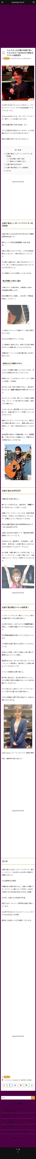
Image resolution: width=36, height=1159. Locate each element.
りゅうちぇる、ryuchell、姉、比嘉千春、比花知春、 (18, 1080)
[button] (4, 1085)
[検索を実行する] (33, 1098)
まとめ (8, 171)
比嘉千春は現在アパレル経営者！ (17, 167)
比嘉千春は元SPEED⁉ (14, 164)
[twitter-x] (17, 1149)
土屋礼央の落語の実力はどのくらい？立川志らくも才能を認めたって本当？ (18, 1127)
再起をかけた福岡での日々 (18, 161)
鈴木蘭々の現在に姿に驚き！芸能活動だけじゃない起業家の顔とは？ (18, 1116)
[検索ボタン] (33, 2)
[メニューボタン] (2, 2)
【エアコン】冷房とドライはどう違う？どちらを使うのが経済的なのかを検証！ (18, 1110)
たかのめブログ (18, 2)
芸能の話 (6, 58)
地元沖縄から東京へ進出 (17, 159)
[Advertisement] (18, 27)
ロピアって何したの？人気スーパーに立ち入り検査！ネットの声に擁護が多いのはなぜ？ (18, 1121)
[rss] (19, 1149)
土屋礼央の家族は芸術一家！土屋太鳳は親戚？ (16, 1132)
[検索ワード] (18, 1098)
